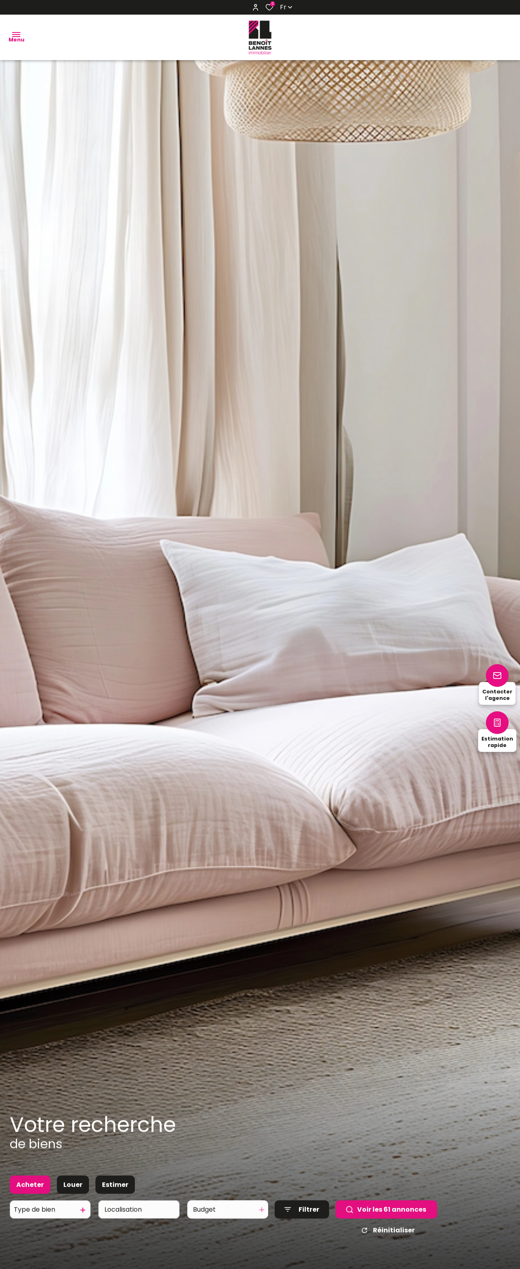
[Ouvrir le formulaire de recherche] (302, 1217)
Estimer (115, 1192)
